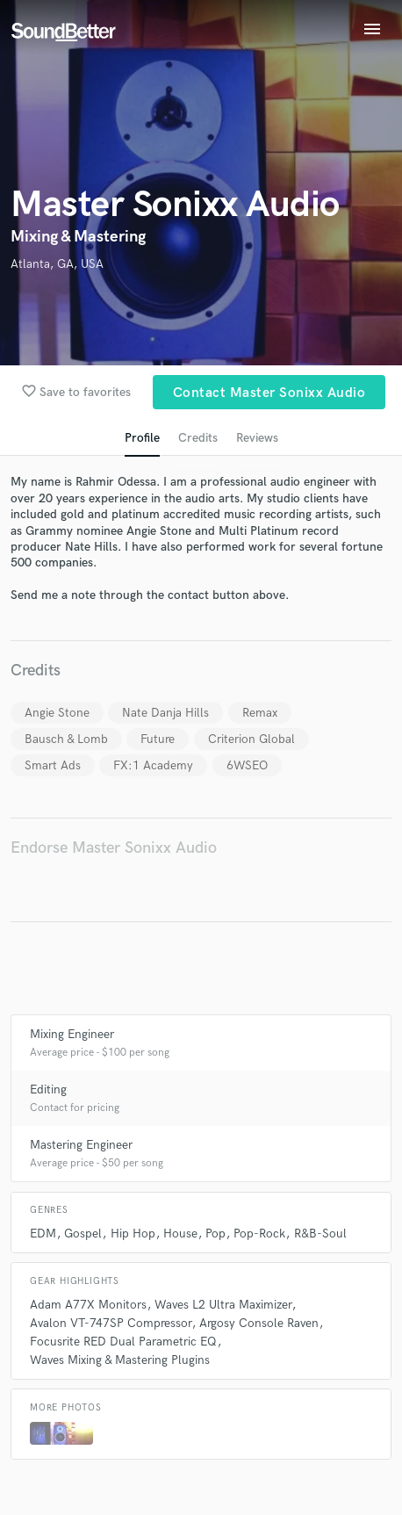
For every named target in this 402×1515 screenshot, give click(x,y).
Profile (142, 437)
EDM (43, 1233)
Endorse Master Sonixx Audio (114, 848)
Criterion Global (251, 739)
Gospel (83, 1233)
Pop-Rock (259, 1233)
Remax (259, 712)
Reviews (257, 437)
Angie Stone (57, 712)
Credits (198, 437)
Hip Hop (133, 1233)
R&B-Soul (320, 1233)
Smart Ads (53, 765)
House (180, 1233)
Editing (48, 1089)
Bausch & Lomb (66, 739)
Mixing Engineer (72, 1034)
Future (157, 739)
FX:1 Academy (153, 765)
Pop (215, 1233)
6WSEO (247, 765)
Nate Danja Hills (165, 712)
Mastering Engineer (81, 1144)
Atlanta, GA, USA (57, 263)
